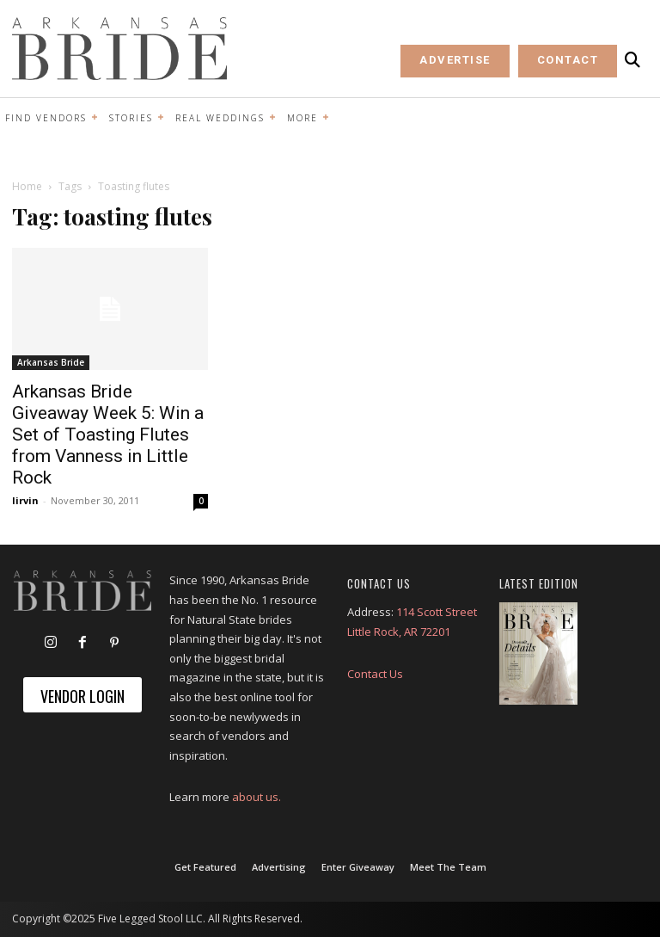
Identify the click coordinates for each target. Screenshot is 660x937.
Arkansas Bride (50, 362)
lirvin (25, 500)
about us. (256, 796)
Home (27, 186)
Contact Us (375, 673)
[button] (632, 60)
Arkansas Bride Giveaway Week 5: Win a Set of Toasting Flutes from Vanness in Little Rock (108, 434)
